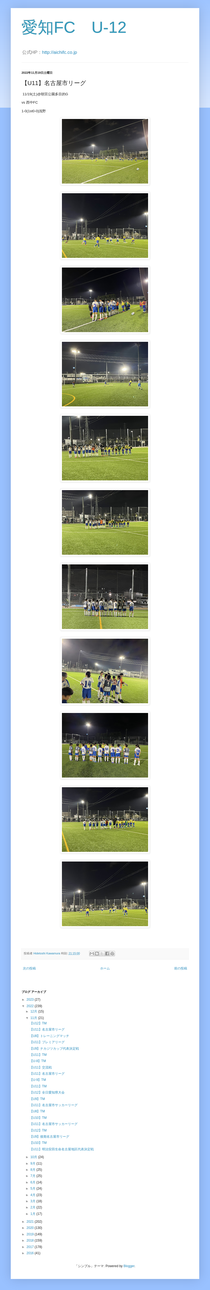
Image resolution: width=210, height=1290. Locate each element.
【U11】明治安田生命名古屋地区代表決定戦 (62, 1149)
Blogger (129, 1266)
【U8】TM (37, 1111)
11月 (34, 1018)
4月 (33, 1195)
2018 (31, 1240)
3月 (33, 1201)
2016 (31, 1253)
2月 (33, 1207)
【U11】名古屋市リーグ (47, 1029)
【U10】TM (38, 1118)
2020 (31, 1228)
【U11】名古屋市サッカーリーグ (54, 1105)
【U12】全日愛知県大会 (47, 1092)
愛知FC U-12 (74, 27)
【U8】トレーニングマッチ (49, 1036)
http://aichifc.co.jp (59, 52)
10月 (34, 1157)
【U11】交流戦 (41, 1067)
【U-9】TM (38, 1080)
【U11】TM (38, 1055)
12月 (34, 1011)
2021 (31, 1222)
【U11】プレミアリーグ (47, 1042)
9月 (33, 1163)
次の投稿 (29, 968)
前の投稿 (180, 968)
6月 (33, 1182)
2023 (31, 999)
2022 (31, 1006)
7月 (33, 1176)
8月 (33, 1170)
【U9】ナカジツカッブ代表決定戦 (54, 1048)
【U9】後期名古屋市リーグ (49, 1136)
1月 (33, 1214)
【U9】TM (37, 1099)
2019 (31, 1234)
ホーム (105, 968)
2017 (31, 1247)
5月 (33, 1188)
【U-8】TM (38, 1061)
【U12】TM (38, 1023)
